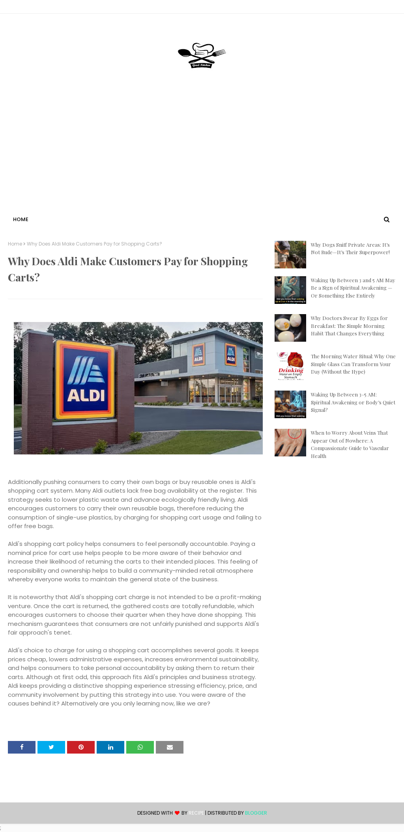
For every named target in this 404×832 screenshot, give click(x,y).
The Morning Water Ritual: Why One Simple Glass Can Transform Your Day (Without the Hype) (353, 364)
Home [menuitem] (20, 219)
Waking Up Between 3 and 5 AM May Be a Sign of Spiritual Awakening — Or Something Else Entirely (353, 288)
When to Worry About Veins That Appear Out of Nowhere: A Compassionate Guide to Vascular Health (350, 444)
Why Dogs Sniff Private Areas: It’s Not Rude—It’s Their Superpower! (350, 248)
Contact (20, 8)
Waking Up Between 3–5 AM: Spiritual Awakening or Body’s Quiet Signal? (353, 402)
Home (15, 244)
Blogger (256, 813)
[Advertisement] (202, 155)
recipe (196, 813)
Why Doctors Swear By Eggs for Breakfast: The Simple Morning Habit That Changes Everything (349, 326)
